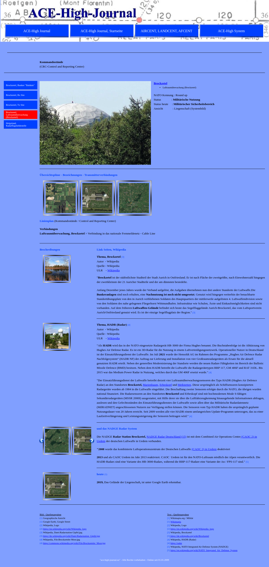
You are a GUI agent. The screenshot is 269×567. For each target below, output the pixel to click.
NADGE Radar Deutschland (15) (166, 436)
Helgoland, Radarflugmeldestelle (16, 124)
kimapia (177, 522)
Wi (172, 522)
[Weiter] (263, 198)
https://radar (176, 543)
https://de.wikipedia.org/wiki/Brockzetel (190, 536)
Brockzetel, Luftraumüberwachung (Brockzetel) (17, 114)
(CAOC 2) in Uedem (204, 449)
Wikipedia (113, 270)
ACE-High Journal (36, 31)
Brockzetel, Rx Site (15, 95)
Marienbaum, (151, 384)
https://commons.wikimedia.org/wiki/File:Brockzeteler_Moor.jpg (74, 543)
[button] (56, 269)
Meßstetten (184, 384)
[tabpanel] (152, 64)
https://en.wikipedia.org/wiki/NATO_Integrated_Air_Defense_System (204, 550)
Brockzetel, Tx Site (15, 105)
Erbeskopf (166, 384)
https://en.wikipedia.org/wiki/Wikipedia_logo (65, 529)
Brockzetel (160, 83)
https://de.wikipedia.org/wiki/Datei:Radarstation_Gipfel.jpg (71, 536)
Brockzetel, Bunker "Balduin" (20, 85)
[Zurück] (41, 198)
